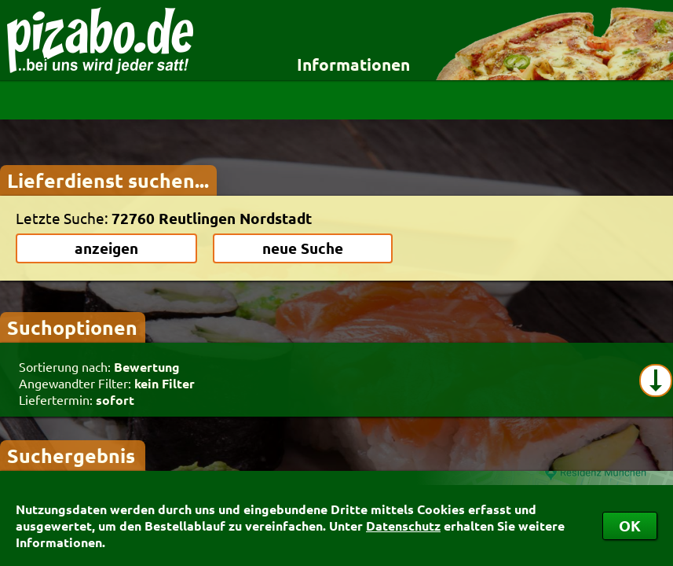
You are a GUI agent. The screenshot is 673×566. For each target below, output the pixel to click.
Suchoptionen (72, 327)
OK (630, 525)
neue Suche (302, 248)
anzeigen (106, 248)
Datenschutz (403, 525)
